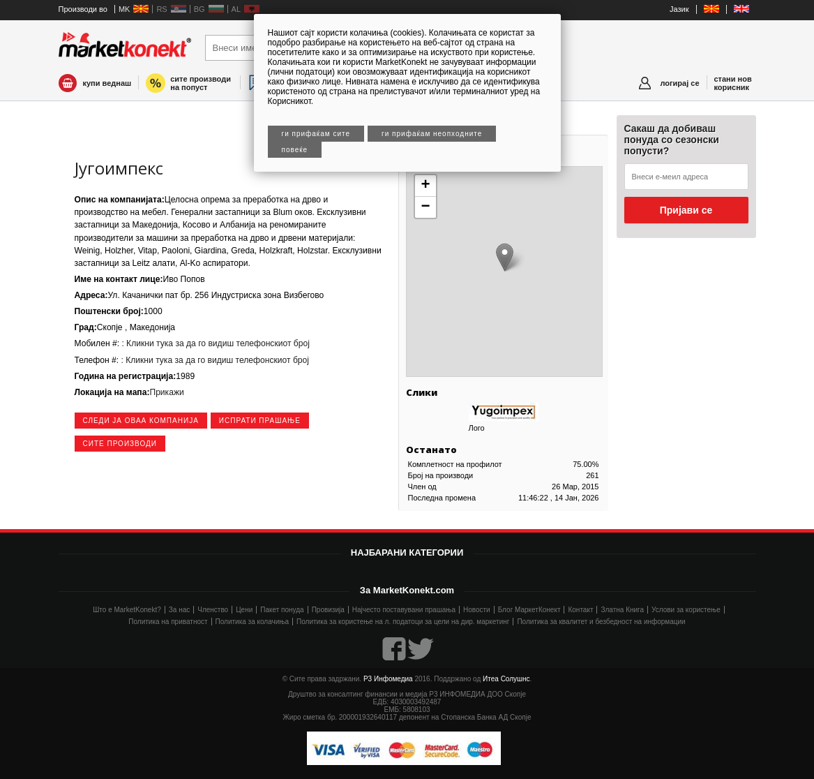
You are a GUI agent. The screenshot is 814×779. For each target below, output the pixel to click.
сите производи (120, 443)
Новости (476, 610)
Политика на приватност (167, 621)
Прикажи (166, 392)
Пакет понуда (281, 610)
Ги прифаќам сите (316, 134)
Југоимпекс (119, 167)
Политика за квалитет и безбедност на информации (601, 621)
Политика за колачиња (252, 621)
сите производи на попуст (200, 83)
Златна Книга (622, 610)
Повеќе (295, 150)
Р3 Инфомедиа (388, 679)
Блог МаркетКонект (529, 610)
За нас (179, 610)
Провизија (328, 610)
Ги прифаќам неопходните (432, 134)
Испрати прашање (260, 420)
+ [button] (425, 185)
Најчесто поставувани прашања (403, 610)
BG (199, 9)
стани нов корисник (733, 83)
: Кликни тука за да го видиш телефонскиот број (214, 343)
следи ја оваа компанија (141, 420)
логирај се (679, 83)
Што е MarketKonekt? (127, 610)
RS (161, 9)
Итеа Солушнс (506, 679)
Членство (212, 610)
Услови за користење (686, 610)
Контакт (580, 610)
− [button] (425, 207)
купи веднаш (107, 83)
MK (124, 9)
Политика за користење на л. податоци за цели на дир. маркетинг (402, 621)
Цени (244, 610)
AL (236, 9)
